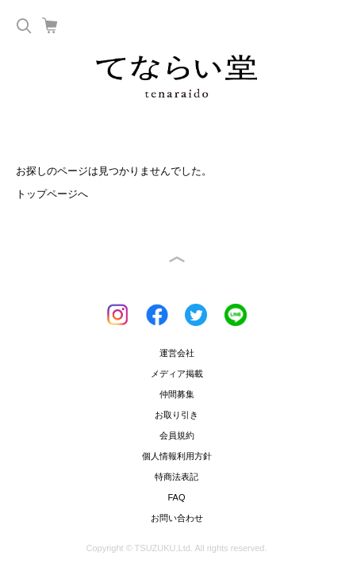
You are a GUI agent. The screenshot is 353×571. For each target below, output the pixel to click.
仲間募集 (176, 394)
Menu (325, 25)
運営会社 (176, 353)
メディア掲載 (177, 373)
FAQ (176, 497)
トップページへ (52, 194)
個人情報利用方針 (177, 456)
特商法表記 (176, 476)
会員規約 (176, 435)
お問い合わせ (177, 518)
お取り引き (176, 415)
